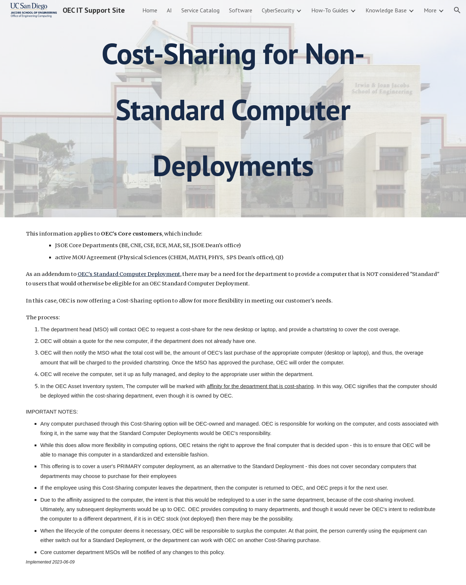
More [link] (430, 10)
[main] (233, 108)
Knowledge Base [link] (386, 10)
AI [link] (169, 10)
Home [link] (149, 10)
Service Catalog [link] (200, 10)
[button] (457, 10)
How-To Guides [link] (329, 10)
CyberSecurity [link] (278, 10)
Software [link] (240, 10)
